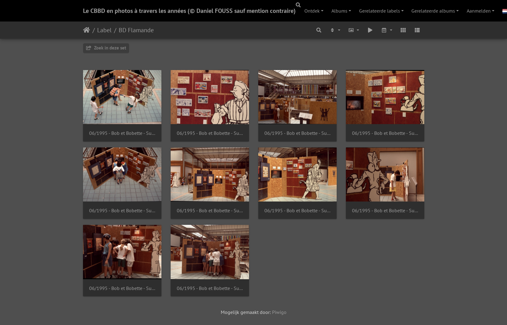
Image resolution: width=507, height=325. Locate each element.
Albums (339, 11)
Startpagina (86, 30)
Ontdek (312, 11)
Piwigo (279, 312)
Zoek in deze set (106, 48)
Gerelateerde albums (433, 11)
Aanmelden (479, 11)
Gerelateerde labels (379, 11)
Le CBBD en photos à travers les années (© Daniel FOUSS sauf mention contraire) (189, 11)
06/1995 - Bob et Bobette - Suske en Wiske (122, 133)
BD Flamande (136, 30)
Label (104, 30)
